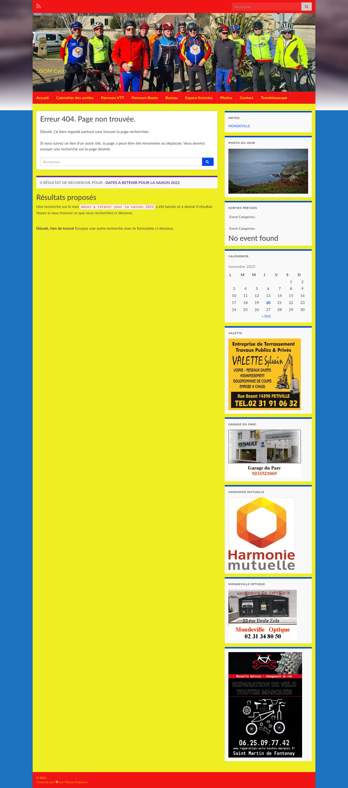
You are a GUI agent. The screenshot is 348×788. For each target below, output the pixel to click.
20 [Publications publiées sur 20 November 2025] (268, 302)
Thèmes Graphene (75, 782)
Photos (226, 97)
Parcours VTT (112, 97)
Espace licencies (199, 97)
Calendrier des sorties (75, 97)
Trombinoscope (274, 97)
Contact (246, 97)
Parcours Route (145, 97)
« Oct (266, 316)
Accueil (42, 97)
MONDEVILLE (239, 126)
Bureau (171, 97)
